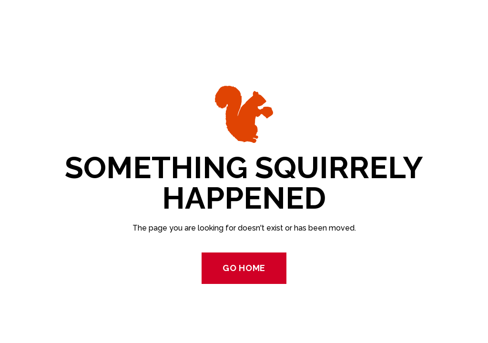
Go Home (244, 268)
